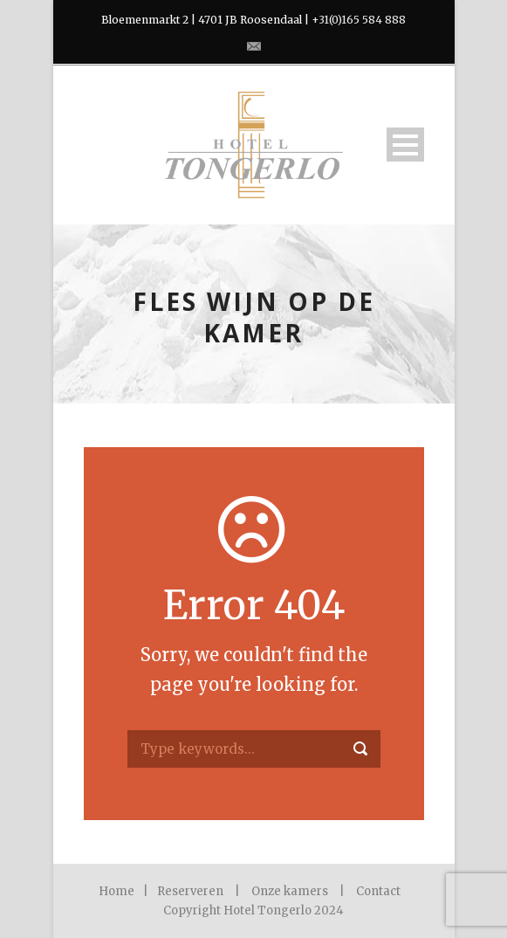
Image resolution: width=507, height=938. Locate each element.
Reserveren (190, 891)
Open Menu (405, 145)
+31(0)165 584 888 (359, 19)
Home (116, 891)
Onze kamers (289, 891)
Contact (378, 891)
